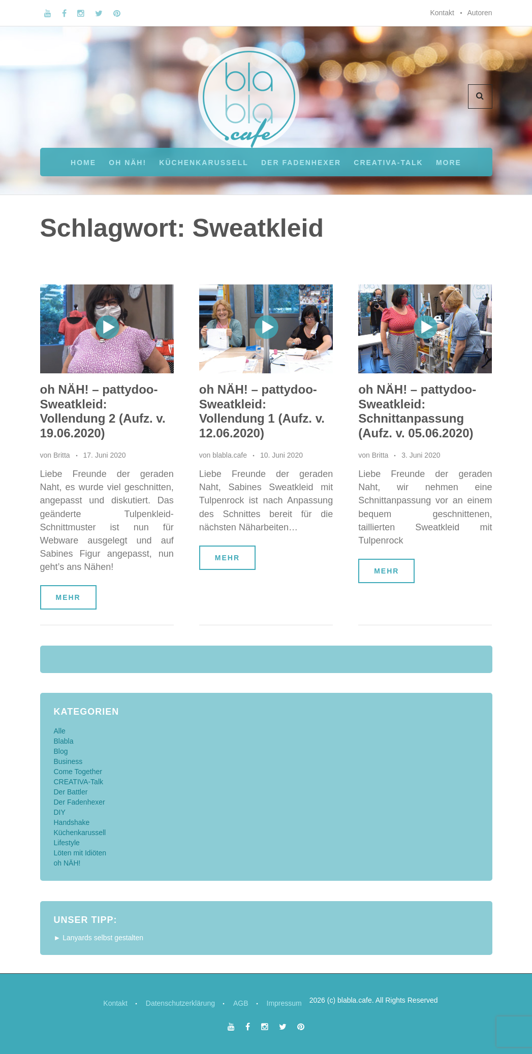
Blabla (64, 741)
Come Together (78, 772)
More (448, 162)
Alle (60, 731)
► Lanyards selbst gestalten (99, 938)
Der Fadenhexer (301, 162)
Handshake (72, 822)
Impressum (284, 1003)
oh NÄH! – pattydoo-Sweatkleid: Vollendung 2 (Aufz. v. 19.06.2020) (103, 411)
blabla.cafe (229, 455)
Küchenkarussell (203, 162)
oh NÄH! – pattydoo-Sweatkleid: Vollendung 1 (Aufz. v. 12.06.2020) (262, 411)
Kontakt (442, 13)
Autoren (479, 13)
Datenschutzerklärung (180, 1003)
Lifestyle (67, 843)
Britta (61, 455)
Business (68, 761)
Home (83, 162)
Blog (61, 751)
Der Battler (71, 792)
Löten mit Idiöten (80, 853)
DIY (60, 812)
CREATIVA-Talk (388, 162)
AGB (240, 1003)
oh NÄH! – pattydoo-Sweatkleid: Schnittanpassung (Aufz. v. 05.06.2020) (417, 411)
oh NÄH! (127, 162)
